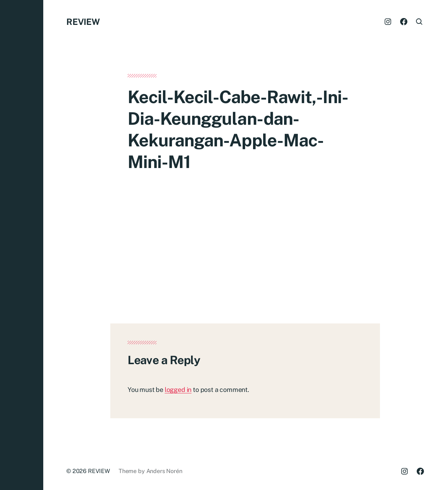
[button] (21, 245)
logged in (178, 389)
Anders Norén (164, 471)
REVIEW (83, 21)
